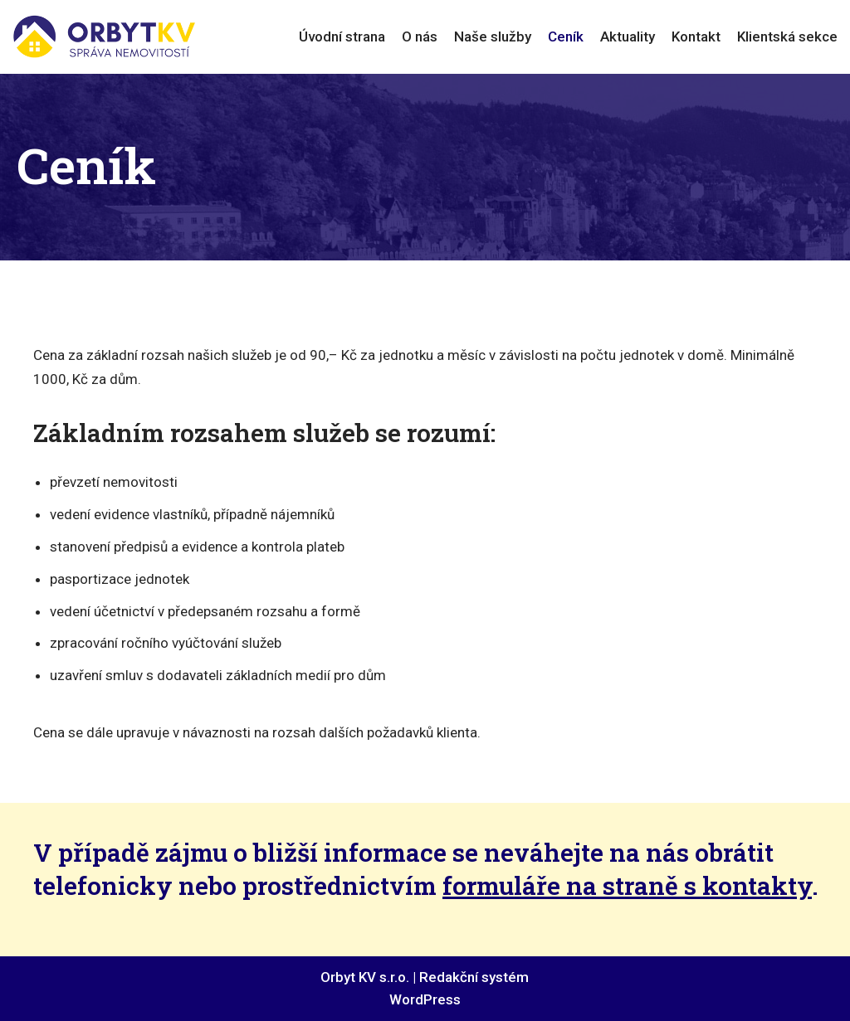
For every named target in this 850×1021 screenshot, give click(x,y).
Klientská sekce (787, 36)
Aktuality (627, 36)
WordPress (425, 999)
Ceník (566, 36)
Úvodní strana (342, 36)
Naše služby (492, 36)
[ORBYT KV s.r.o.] (103, 37)
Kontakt (696, 36)
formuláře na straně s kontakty (627, 885)
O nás (419, 36)
